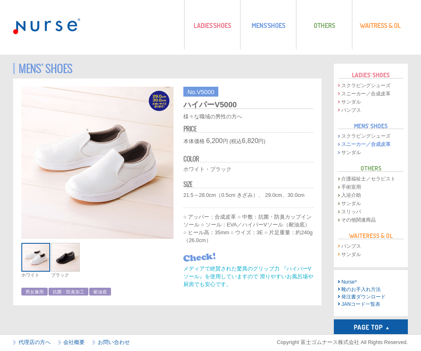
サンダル (351, 102)
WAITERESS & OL (371, 235)
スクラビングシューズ (366, 85)
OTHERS (371, 168)
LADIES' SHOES (371, 75)
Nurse (349, 282)
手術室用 (351, 187)
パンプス (351, 110)
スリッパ (351, 212)
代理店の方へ (35, 342)
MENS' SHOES (371, 126)
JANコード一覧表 (360, 304)
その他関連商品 (358, 220)
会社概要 (74, 342)
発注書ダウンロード (363, 297)
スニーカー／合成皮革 (366, 94)
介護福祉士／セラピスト (368, 179)
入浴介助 (351, 195)
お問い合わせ (114, 342)
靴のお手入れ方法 (361, 289)
